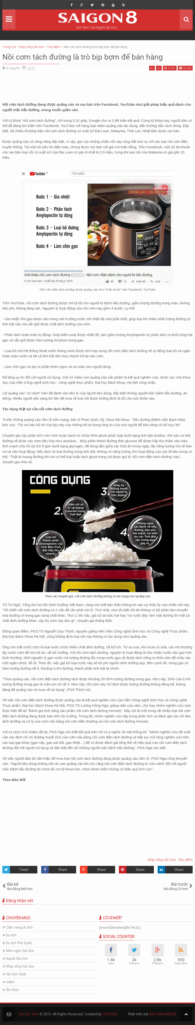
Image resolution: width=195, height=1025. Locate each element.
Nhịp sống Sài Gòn (161, 860)
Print (169, 68)
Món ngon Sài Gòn (20, 951)
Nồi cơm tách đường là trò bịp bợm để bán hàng (82, 56)
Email (185, 68)
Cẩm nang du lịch (19, 927)
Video (10, 982)
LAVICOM (109, 1014)
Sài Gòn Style (16, 974)
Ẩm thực (12, 990)
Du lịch (11, 935)
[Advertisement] (97, 84)
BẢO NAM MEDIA (162, 1014)
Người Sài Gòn (17, 958)
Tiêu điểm (185, 860)
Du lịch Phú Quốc (19, 943)
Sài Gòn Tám (29, 1014)
